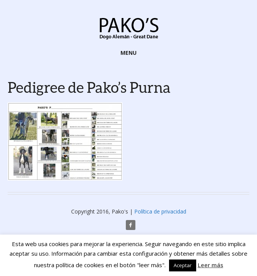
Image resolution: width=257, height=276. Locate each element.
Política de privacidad (160, 211)
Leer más (210, 265)
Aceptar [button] (183, 265)
